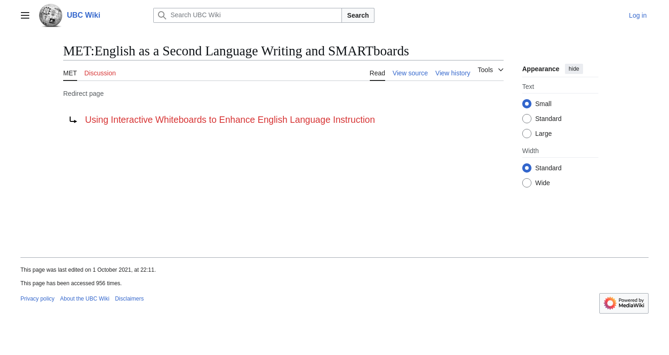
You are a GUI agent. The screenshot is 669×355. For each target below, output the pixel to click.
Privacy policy (37, 298)
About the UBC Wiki (84, 298)
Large (543, 133)
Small (543, 103)
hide (574, 69)
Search (358, 15)
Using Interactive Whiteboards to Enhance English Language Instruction (230, 119)
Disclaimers (129, 298)
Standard (548, 118)
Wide (542, 183)
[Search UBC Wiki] (247, 15)
